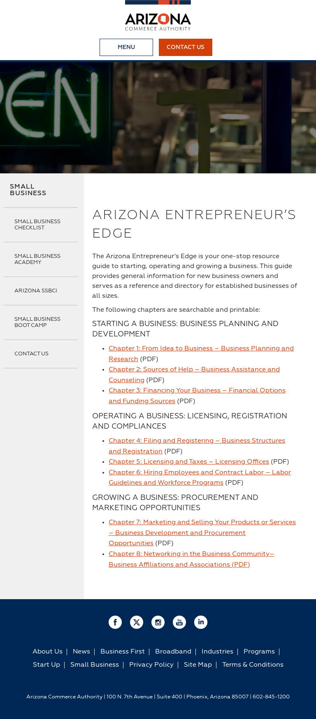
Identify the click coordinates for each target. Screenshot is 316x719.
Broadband (173, 652)
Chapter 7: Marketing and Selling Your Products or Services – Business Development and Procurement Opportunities (202, 533)
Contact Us (185, 47)
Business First (122, 652)
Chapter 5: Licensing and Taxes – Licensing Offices (189, 462)
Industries (217, 652)
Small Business (28, 190)
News (81, 652)
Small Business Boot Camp (37, 322)
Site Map (198, 665)
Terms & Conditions (252, 665)
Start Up (46, 665)
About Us (48, 652)
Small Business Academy (37, 259)
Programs (259, 652)
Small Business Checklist (37, 225)
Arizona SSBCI (35, 291)
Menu (126, 47)
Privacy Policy (151, 665)
